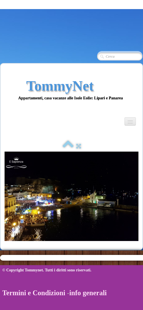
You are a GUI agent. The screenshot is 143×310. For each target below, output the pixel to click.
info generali (88, 293)
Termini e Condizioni (33, 293)
